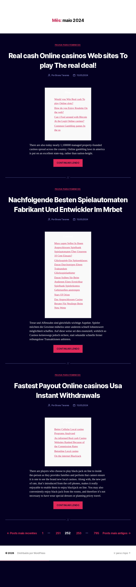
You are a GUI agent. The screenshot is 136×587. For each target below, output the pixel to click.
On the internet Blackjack (68, 479)
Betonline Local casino (67, 474)
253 (106, 555)
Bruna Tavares (62, 75)
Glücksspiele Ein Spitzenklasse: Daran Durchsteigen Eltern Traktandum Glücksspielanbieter (66, 283)
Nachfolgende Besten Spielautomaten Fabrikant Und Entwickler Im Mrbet (68, 213)
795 (125, 555)
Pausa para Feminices (68, 45)
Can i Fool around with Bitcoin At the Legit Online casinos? (69, 121)
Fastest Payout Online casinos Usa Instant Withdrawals (68, 409)
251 (83, 555)
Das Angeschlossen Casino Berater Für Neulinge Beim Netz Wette (69, 322)
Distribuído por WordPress (31, 579)
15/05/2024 (82, 75)
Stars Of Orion (62, 313)
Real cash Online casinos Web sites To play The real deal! (68, 60)
